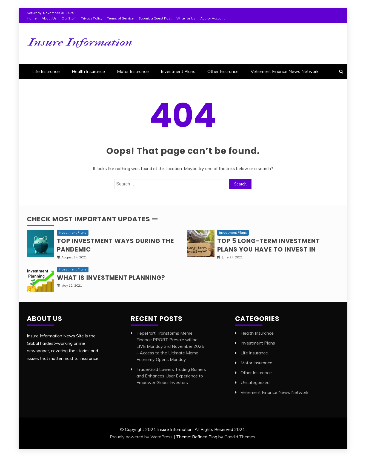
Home (32, 18)
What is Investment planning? (111, 277)
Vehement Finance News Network (285, 71)
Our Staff (69, 18)
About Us (49, 18)
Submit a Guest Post (155, 18)
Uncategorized (255, 382)
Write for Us (185, 18)
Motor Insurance (133, 71)
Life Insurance (46, 71)
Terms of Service (120, 18)
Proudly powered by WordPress (141, 436)
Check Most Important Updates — (92, 219)
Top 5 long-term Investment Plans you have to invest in (268, 245)
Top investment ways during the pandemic (115, 245)
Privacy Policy (91, 18)
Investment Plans (178, 71)
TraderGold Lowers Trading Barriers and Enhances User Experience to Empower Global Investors (171, 375)
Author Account (212, 18)
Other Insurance (223, 71)
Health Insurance (88, 71)
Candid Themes (239, 436)
